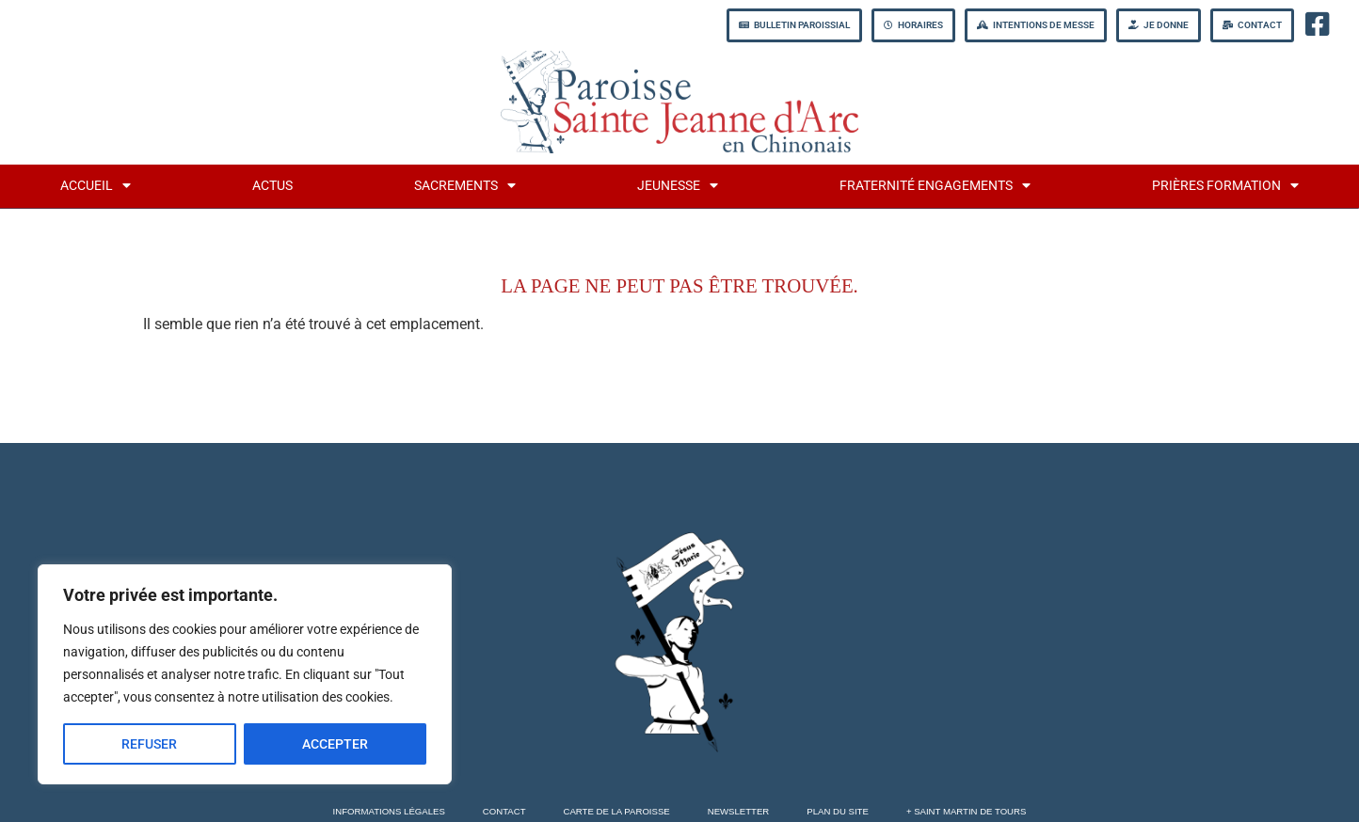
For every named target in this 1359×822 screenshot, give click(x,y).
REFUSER (149, 743)
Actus (272, 186)
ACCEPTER (335, 743)
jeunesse (677, 185)
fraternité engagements (935, 185)
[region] (245, 674)
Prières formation (1225, 185)
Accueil (95, 185)
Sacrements (465, 185)
